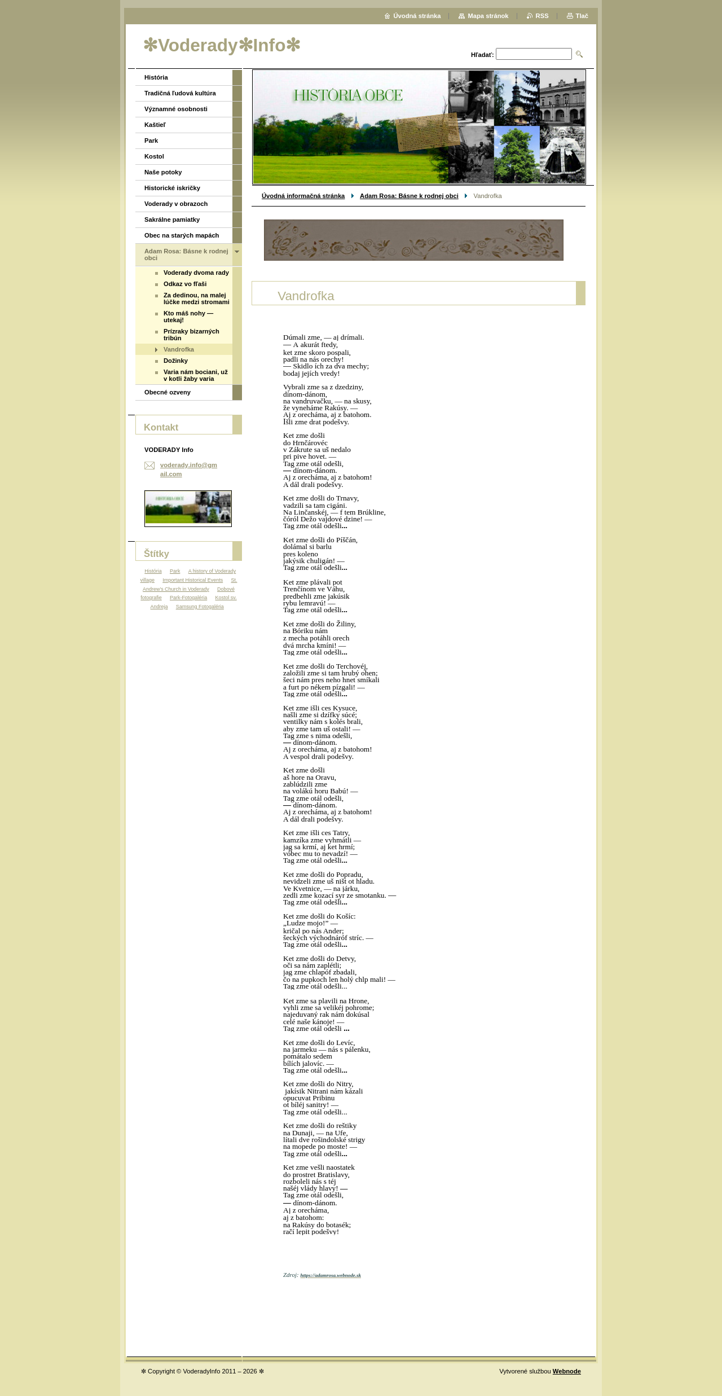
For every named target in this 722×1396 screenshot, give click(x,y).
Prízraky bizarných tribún (191, 334)
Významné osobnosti (176, 109)
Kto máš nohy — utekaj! (188, 316)
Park (151, 140)
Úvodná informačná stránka (303, 195)
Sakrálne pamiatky (172, 219)
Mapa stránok (488, 15)
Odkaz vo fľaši (185, 283)
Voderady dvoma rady (196, 272)
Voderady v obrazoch (176, 203)
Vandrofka (179, 349)
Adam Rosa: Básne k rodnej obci (409, 195)
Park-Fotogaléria (188, 597)
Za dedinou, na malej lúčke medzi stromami (197, 298)
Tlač (582, 15)
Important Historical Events (192, 580)
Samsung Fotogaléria (200, 606)
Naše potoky (163, 172)
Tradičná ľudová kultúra (180, 93)
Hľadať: (482, 54)
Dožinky (176, 360)
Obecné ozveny (167, 392)
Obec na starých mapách (181, 235)
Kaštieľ (155, 124)
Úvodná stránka (417, 15)
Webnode (567, 1371)
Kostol (154, 156)
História (156, 77)
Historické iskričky (172, 188)
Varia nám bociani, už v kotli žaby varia (196, 375)
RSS (542, 15)
